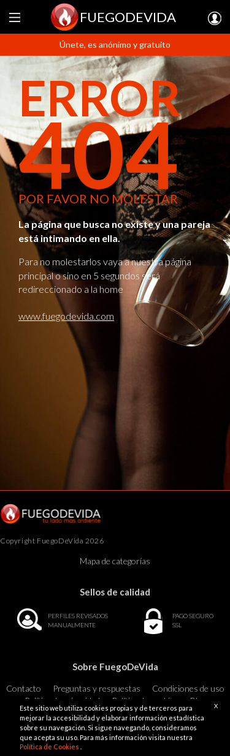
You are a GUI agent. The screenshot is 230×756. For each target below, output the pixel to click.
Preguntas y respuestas (96, 688)
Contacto (23, 688)
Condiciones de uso (188, 688)
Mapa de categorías (115, 561)
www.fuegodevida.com (66, 316)
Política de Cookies (50, 746)
